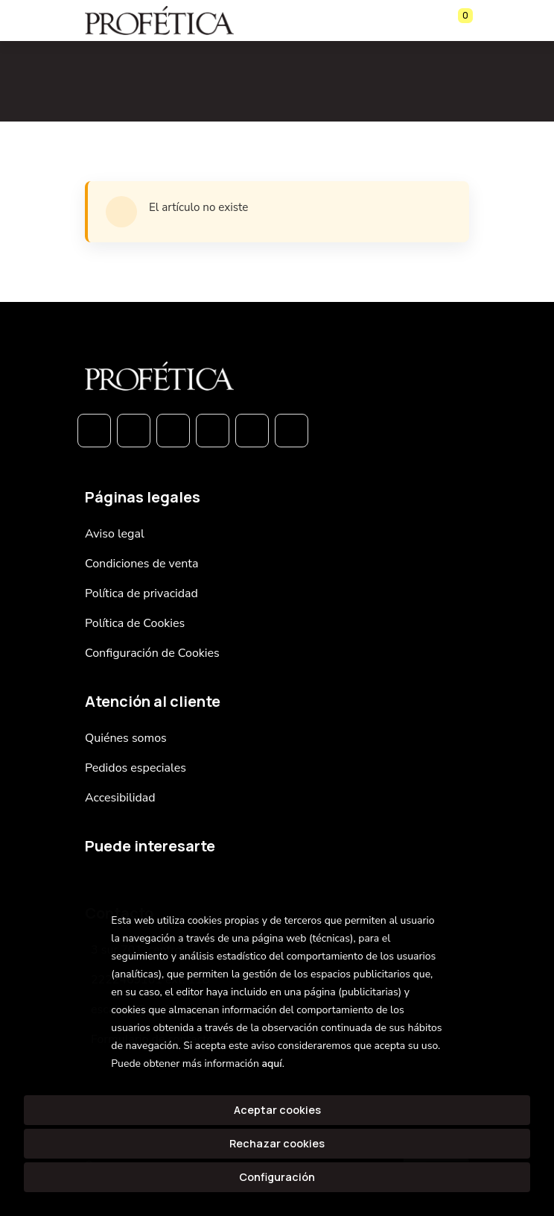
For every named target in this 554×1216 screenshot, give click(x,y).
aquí (271, 1063)
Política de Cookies (135, 623)
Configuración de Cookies (152, 653)
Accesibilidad (120, 798)
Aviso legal (114, 534)
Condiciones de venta (141, 563)
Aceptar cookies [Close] (277, 1110)
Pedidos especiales (135, 768)
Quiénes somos (126, 738)
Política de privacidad (141, 593)
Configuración (277, 1177)
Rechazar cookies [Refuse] (277, 1143)
